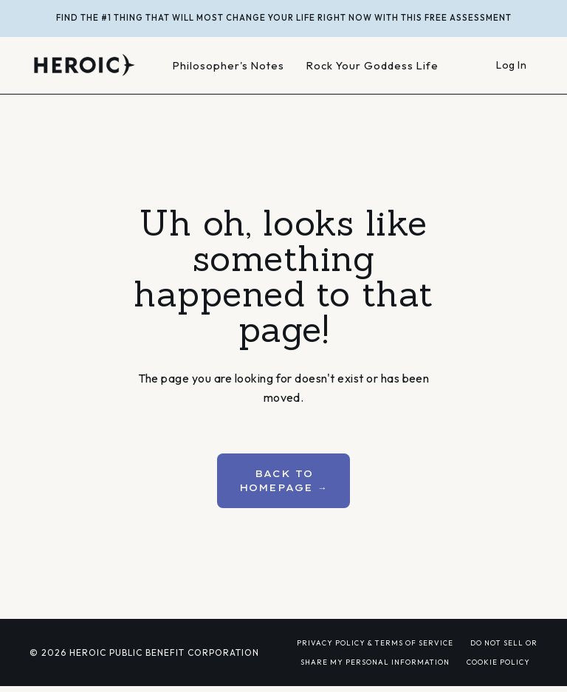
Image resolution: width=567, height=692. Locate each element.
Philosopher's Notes (228, 65)
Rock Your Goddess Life (372, 65)
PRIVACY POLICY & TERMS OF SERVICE (375, 642)
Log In (511, 65)
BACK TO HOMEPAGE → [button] (283, 480)
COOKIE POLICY (498, 661)
